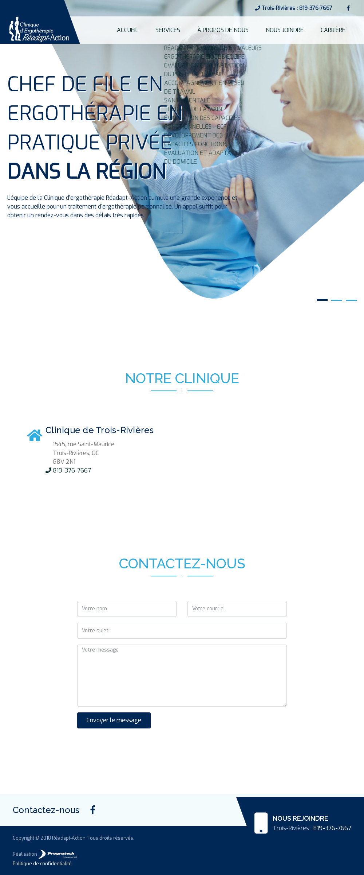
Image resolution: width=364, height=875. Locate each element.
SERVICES (213, 30)
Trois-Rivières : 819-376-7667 (293, 8)
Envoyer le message (114, 720)
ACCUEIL (185, 30)
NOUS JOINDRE (303, 30)
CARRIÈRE (339, 30)
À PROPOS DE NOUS (255, 30)
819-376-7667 (68, 470)
